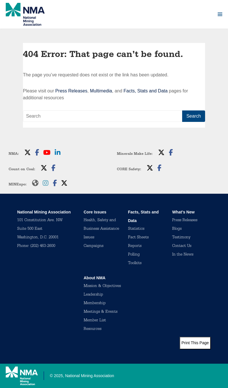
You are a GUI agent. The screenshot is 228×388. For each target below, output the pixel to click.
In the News (182, 255)
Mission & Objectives (102, 286)
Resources (92, 329)
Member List (95, 321)
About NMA (94, 278)
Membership (95, 304)
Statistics (136, 229)
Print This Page (195, 343)
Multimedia (101, 90)
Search (193, 116)
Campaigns (93, 246)
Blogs (177, 229)
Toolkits (134, 264)
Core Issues (95, 212)
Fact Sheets (138, 238)
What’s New (183, 212)
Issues (89, 238)
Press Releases (71, 90)
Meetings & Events (100, 312)
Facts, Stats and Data (145, 90)
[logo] (25, 14)
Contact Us (181, 246)
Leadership (93, 295)
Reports (134, 246)
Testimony (181, 238)
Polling (134, 255)
